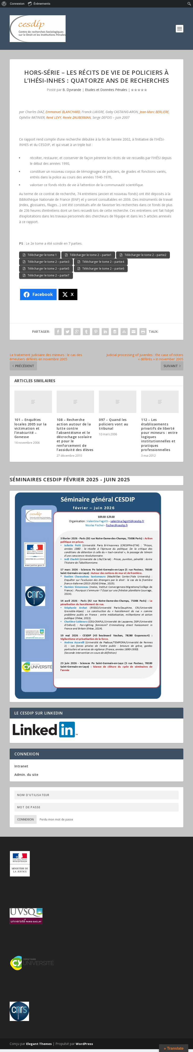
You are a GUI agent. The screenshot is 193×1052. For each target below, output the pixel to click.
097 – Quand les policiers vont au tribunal (113, 426)
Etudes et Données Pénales (106, 89)
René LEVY (53, 117)
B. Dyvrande (72, 89)
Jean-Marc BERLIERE (154, 112)
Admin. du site (26, 777)
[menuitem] (4, 4)
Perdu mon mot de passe (56, 822)
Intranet (21, 768)
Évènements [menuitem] (39, 3)
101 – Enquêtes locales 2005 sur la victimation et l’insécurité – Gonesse (30, 431)
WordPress (84, 1046)
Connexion (25, 822)
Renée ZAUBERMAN (77, 117)
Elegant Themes (39, 1046)
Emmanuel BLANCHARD (63, 112)
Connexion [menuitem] (17, 3)
